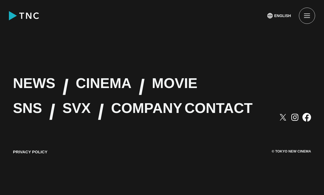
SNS (35, 112)
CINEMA (141, 87)
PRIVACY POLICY (31, 177)
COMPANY (195, 112)
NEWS (45, 87)
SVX (99, 112)
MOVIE (239, 87)
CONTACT (65, 137)
